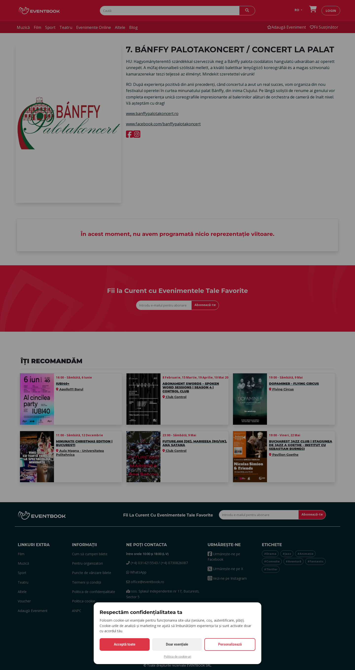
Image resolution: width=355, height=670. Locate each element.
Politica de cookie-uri (177, 656)
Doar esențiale (177, 644)
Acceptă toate (124, 644)
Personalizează (230, 644)
